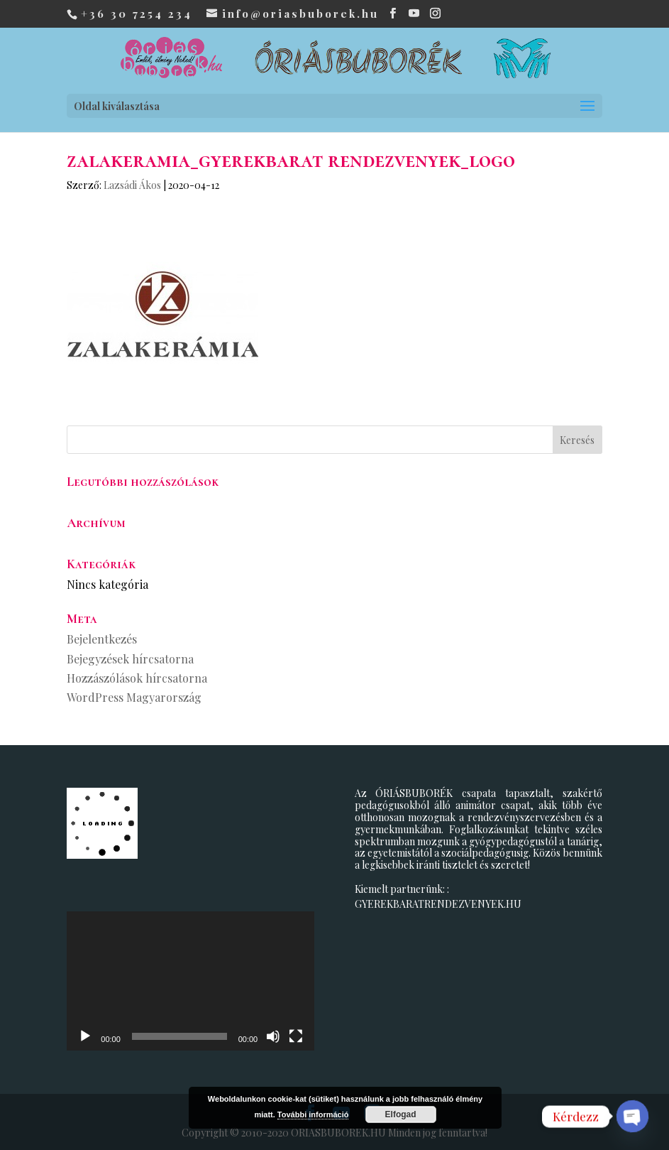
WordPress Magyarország (134, 697)
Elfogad (400, 1114)
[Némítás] (273, 1036)
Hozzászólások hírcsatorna (137, 678)
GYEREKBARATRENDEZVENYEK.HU (438, 904)
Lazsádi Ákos (132, 185)
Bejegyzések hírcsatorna (130, 658)
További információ (313, 1114)
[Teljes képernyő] (296, 1036)
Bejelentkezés (102, 638)
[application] (190, 981)
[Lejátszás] (85, 1036)
